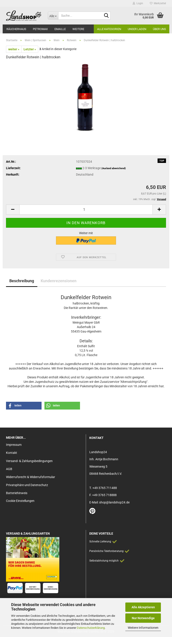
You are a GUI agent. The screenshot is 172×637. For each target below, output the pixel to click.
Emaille (60, 29)
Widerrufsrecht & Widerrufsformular (30, 477)
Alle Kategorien (109, 29)
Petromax (40, 29)
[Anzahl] (86, 210)
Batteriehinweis (16, 493)
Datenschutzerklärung (91, 627)
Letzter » (30, 49)
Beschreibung (21, 280)
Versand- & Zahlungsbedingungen (29, 461)
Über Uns (159, 29)
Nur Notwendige (143, 618)
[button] (12, 210)
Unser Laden (137, 29)
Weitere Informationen (143, 627)
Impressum (14, 444)
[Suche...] (53, 16)
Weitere (78, 29)
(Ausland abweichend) (113, 168)
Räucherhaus (16, 29)
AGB (9, 469)
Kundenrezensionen (58, 280)
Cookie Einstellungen (20, 501)
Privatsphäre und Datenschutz (27, 485)
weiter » (13, 49)
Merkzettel (158, 3)
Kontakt (11, 452)
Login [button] (138, 3)
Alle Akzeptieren (143, 607)
